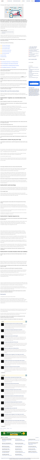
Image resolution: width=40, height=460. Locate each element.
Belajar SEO (30, 90)
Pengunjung (31, 94)
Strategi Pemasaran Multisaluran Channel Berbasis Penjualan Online (14, 395)
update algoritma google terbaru (33, 95)
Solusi (37, 89)
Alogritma (30, 92)
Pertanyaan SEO (31, 91)
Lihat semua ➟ (3, 372)
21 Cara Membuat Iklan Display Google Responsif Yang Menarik (13, 329)
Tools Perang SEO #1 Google (5, 48)
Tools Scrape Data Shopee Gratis (5, 51)
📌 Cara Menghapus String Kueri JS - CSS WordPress (8, 67)
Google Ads (37, 93)
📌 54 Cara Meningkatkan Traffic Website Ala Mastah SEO (9, 63)
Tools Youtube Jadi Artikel (4, 53)
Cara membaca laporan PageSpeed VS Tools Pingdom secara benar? (14, 354)
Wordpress (30, 89)
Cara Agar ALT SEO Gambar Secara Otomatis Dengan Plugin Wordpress (14, 360)
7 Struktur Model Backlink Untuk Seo (33, 77)
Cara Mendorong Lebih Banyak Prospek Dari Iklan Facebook (12, 389)
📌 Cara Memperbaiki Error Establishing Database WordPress (9, 65)
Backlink (37, 90)
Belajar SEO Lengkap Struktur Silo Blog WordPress (11, 348)
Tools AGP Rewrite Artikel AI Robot (5, 50)
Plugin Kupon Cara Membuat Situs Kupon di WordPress (12, 366)
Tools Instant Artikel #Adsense (5, 45)
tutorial (34, 89)
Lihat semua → (37, 437)
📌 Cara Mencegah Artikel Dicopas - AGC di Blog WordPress (9, 61)
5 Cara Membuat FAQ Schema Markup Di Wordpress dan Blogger (13, 323)
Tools (33, 90)
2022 (29, 62)
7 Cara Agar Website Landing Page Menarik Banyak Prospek (12, 377)
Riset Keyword (37, 91)
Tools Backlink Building (3, 56)
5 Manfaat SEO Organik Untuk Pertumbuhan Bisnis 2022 (12, 5)
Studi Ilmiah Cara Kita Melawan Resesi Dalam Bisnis (11, 383)
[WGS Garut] (14, 435)
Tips (33, 92)
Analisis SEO (33, 93)
